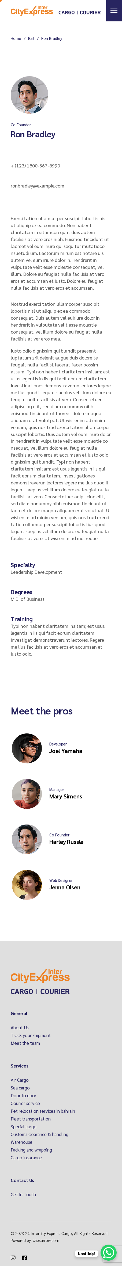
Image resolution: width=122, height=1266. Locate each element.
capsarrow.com (46, 1240)
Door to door (23, 1095)
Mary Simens (65, 796)
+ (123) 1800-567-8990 (35, 165)
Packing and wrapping (31, 1150)
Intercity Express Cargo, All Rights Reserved (69, 1233)
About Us (20, 1027)
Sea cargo (20, 1088)
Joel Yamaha (65, 750)
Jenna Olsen (64, 887)
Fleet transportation (31, 1119)
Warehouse (21, 1142)
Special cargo (23, 1126)
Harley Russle (66, 841)
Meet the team (25, 1043)
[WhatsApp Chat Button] (109, 1253)
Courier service (25, 1103)
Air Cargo (20, 1080)
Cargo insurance (26, 1157)
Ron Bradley (33, 133)
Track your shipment (31, 1035)
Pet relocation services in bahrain (43, 1111)
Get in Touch (23, 1194)
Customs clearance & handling (39, 1134)
